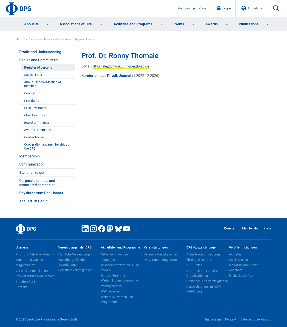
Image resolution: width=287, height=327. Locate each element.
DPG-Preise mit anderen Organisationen (202, 273)
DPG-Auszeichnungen (201, 247)
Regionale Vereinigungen (75, 270)
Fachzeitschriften (241, 275)
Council (29, 93)
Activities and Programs (133, 24)
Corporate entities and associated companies (37, 183)
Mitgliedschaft (26, 265)
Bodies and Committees (57, 39)
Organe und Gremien (30, 260)
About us (31, 24)
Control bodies (34, 137)
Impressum (213, 319)
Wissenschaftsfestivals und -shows (121, 267)
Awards (211, 24)
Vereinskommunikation (32, 270)
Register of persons (38, 68)
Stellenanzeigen (32, 172)
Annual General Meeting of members (42, 84)
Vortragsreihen (111, 286)
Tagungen (108, 260)
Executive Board (35, 108)
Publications (249, 24)
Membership (186, 8)
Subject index (33, 75)
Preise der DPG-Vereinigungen (207, 281)
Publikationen (238, 260)
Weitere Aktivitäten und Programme (117, 299)
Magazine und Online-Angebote (244, 267)
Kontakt (21, 287)
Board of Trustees (36, 123)
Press (203, 8)
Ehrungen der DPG (199, 260)
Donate (229, 228)
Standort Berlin (26, 281)
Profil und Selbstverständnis (35, 254)
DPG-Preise (194, 265)
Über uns (22, 247)
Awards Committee (37, 130)
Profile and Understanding (40, 52)
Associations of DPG (76, 24)
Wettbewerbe (110, 291)
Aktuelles (235, 254)
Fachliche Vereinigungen (75, 254)
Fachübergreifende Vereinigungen (71, 262)
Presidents (31, 101)
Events (178, 24)
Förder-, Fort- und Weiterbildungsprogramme (119, 278)
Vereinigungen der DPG (75, 247)
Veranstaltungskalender (160, 254)
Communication (32, 164)
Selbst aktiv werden (114, 254)
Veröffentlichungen (243, 247)
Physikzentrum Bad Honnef (41, 193)
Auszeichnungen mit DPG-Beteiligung (204, 289)
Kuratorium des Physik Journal (106, 76)
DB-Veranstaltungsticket (161, 260)
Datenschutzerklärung (255, 319)
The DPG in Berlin (33, 201)
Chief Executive (34, 115)
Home (22, 39)
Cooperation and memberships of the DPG (47, 146)
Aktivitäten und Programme (120, 247)
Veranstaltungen (156, 247)
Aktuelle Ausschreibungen (204, 254)
